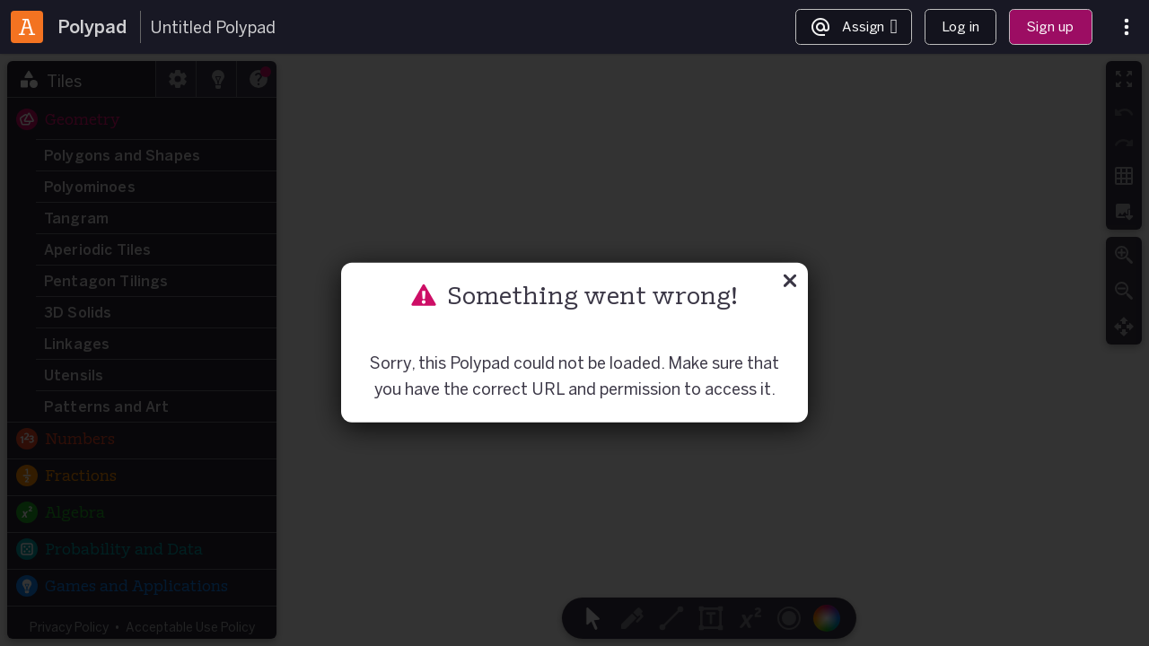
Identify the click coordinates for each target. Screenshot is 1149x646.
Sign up (1050, 26)
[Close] (790, 283)
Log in (960, 26)
